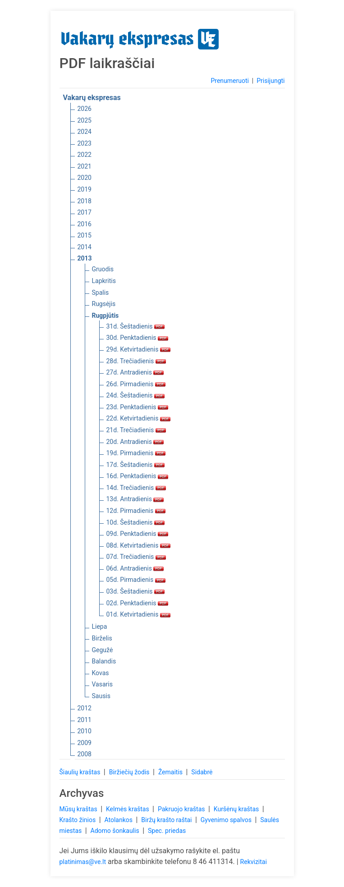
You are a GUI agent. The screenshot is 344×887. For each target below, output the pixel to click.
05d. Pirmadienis (135, 579)
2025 (85, 120)
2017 (85, 212)
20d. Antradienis (135, 441)
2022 (85, 154)
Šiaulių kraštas (81, 772)
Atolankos (119, 819)
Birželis (102, 638)
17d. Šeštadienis (135, 464)
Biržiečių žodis (130, 772)
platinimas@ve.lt (83, 861)
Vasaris (102, 684)
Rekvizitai (253, 861)
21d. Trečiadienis (136, 430)
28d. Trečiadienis (136, 361)
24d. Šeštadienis (135, 395)
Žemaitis (171, 772)
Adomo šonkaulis (116, 830)
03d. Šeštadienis (135, 591)
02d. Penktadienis (137, 603)
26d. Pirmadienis (135, 384)
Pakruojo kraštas (182, 809)
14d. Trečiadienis (136, 487)
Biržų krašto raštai (167, 819)
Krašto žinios (78, 819)
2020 (85, 177)
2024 (85, 131)
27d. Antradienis (135, 372)
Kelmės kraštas (128, 809)
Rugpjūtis (105, 315)
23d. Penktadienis (137, 407)
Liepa (99, 626)
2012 (85, 708)
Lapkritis (104, 280)
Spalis (100, 292)
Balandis (104, 661)
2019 (85, 189)
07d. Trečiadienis (136, 556)
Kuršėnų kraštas (237, 809)
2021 (85, 166)
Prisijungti (270, 80)
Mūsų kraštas (79, 809)
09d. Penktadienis (137, 533)
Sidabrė (201, 772)
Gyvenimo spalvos (227, 819)
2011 (85, 719)
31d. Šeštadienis (135, 326)
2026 (85, 108)
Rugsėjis (104, 303)
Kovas (100, 673)
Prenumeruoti (229, 80)
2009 (85, 742)
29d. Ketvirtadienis (138, 349)
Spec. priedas (167, 830)
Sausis (101, 696)
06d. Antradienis (135, 568)
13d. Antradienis (135, 499)
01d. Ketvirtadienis (138, 614)
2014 (85, 247)
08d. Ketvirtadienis (138, 545)
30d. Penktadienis (137, 337)
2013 (85, 258)
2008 (85, 754)
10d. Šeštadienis (135, 522)
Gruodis (103, 269)
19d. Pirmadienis (135, 453)
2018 (85, 201)
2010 (85, 731)
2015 (85, 235)
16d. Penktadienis (137, 476)
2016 (85, 224)
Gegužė (102, 650)
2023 (85, 143)
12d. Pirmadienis (135, 510)
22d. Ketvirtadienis (138, 418)
